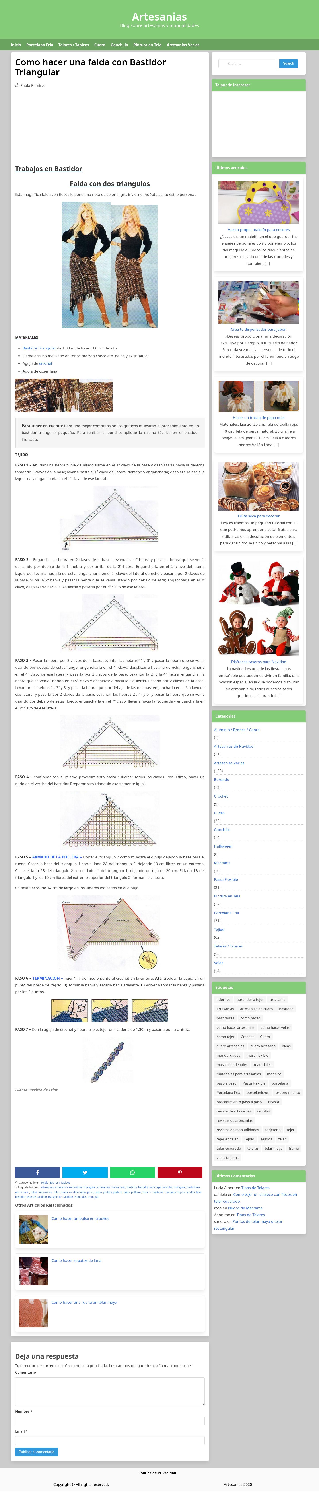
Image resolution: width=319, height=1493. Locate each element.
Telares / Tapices (73, 44)
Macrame (222, 862)
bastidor (132, 1187)
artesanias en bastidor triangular (75, 1187)
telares (253, 1148)
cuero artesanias (230, 1046)
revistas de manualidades (238, 1129)
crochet (46, 363)
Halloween (223, 846)
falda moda (45, 1192)
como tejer (226, 1036)
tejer (291, 1129)
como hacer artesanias (235, 1027)
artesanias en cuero (256, 1008)
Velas (218, 962)
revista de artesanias (234, 1111)
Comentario (25, 1372)
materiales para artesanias (239, 1074)
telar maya (274, 1148)
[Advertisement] (110, 124)
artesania (278, 999)
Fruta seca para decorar (259, 515)
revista (273, 1101)
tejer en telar (227, 1139)
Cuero (99, 44)
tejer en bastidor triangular (159, 1192)
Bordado (221, 779)
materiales (262, 1064)
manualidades (228, 1055)
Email (21, 1431)
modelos (274, 1074)
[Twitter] (85, 1172)
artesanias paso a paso (111, 1187)
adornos (223, 999)
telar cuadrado (229, 1148)
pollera (107, 1192)
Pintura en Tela (148, 44)
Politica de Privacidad (157, 1472)
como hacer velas (275, 1027)
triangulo (93, 1197)
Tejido (44, 1182)
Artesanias (159, 17)
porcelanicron (258, 1092)
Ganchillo (119, 44)
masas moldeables (232, 1064)
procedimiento (288, 1092)
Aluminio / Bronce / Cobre (237, 729)
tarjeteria (272, 1129)
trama (294, 1148)
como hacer (22, 1192)
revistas (263, 1111)
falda (34, 1192)
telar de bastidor (36, 1197)
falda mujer (61, 1192)
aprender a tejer (250, 999)
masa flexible (257, 1055)
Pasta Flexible (226, 879)
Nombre (23, 1411)
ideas (286, 1046)
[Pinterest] (179, 1172)
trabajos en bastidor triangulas (67, 1197)
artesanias (47, 1187)
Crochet (221, 796)
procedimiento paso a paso (239, 1101)
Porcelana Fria (39, 44)
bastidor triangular (173, 1187)
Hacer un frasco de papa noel (258, 417)
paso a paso (94, 1192)
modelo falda (77, 1192)
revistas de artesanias (235, 1120)
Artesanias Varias (183, 44)
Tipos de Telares (255, 1187)
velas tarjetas (228, 1157)
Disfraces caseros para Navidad (258, 661)
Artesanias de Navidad (234, 746)
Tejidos (190, 1192)
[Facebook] (37, 1172)
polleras (136, 1192)
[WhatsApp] (132, 1172)
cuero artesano (263, 1046)
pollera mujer (121, 1192)
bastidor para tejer (149, 1187)
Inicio (16, 44)
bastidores (193, 1187)
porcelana (280, 1083)
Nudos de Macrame (245, 1207)
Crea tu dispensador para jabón (258, 329)
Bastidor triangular (39, 348)
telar (282, 1139)
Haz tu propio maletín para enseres (259, 229)
